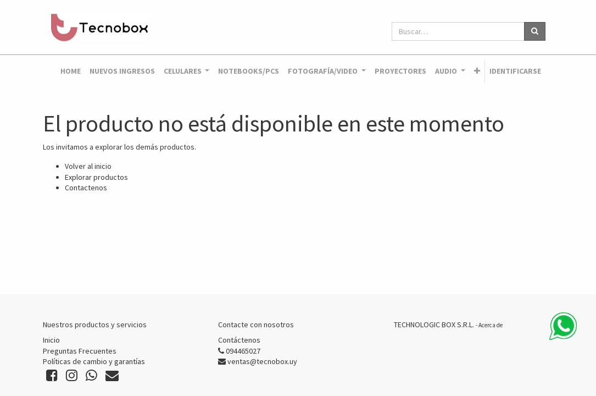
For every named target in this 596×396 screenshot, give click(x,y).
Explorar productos (96, 177)
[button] (477, 71)
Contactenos (86, 188)
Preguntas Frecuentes (79, 351)
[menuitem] (70, 71)
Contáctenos (239, 340)
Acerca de (490, 325)
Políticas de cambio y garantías (94, 361)
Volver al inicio (88, 166)
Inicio (51, 340)
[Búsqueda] (534, 31)
